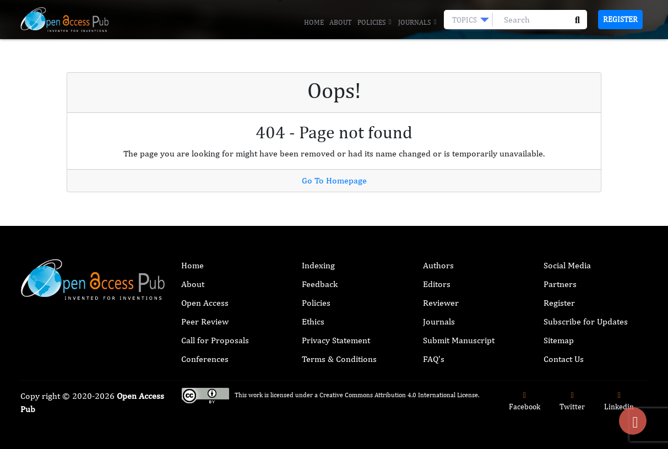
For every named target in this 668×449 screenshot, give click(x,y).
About (340, 22)
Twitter (572, 401)
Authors (438, 265)
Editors (436, 284)
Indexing (318, 265)
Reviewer (441, 302)
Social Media (567, 265)
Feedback (320, 284)
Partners (560, 284)
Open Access (205, 302)
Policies (375, 22)
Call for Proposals (215, 340)
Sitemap (559, 340)
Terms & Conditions (339, 359)
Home (314, 22)
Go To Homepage (334, 180)
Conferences (205, 359)
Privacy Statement (336, 340)
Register (620, 19)
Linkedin (619, 401)
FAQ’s (433, 359)
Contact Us (564, 359)
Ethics (313, 321)
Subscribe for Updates (586, 321)
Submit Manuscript (459, 340)
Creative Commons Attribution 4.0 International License (398, 395)
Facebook (524, 401)
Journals (418, 22)
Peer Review (205, 321)
